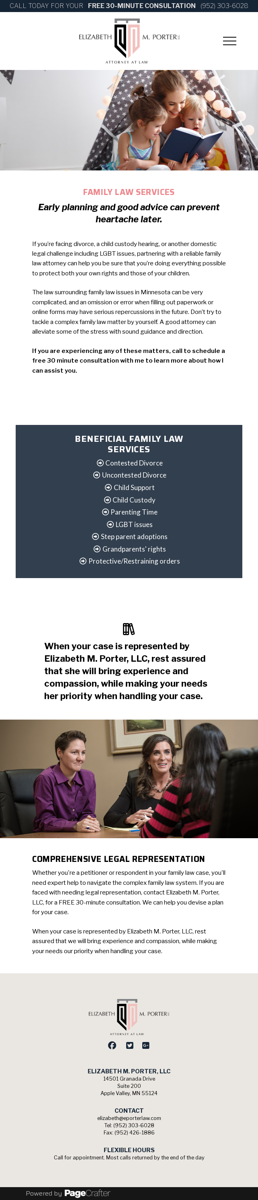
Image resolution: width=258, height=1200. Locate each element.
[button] (230, 41)
